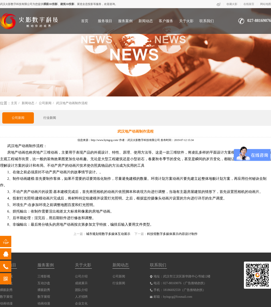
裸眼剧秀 (6, 290)
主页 (14, 103)
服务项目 (105, 21)
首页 (84, 21)
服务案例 (125, 21)
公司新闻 (45, 103)
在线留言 (248, 4)
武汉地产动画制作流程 (72, 103)
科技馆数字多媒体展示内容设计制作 (172, 234)
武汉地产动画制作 (21, 146)
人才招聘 (81, 296)
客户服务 (166, 21)
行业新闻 (49, 118)
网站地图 (265, 4)
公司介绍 (81, 276)
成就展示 (81, 283)
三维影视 (43, 276)
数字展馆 (6, 296)
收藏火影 (232, 4)
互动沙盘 (43, 283)
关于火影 (186, 21)
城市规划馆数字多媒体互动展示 (108, 234)
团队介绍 (81, 290)
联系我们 (206, 21)
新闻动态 (145, 21)
